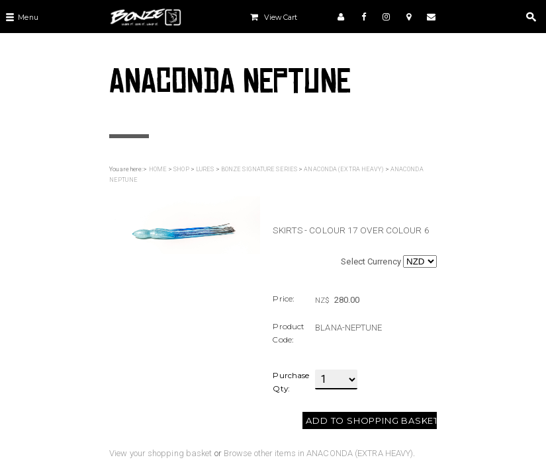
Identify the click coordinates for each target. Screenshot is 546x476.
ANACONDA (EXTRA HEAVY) (343, 169)
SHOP (181, 169)
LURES (205, 169)
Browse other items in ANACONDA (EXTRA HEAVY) (318, 453)
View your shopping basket (160, 453)
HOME (158, 169)
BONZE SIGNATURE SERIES (259, 169)
